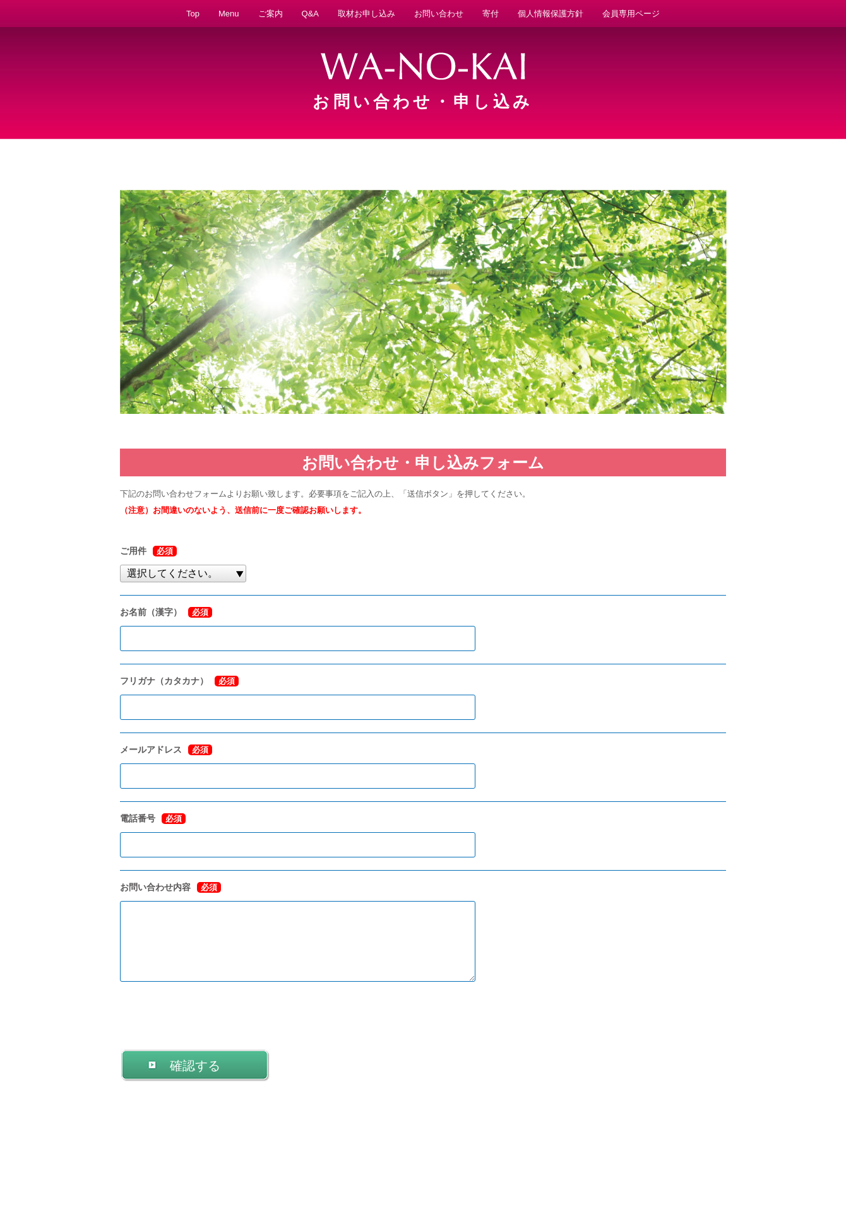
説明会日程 (524, 1176)
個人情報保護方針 (550, 13)
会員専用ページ (631, 13)
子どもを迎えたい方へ (300, 1176)
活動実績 (363, 1176)
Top (193, 13)
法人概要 (480, 1176)
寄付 (490, 13)
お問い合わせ (438, 13)
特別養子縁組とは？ (422, 1176)
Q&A (310, 13)
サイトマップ (718, 1176)
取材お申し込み (366, 13)
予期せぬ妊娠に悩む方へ (211, 1176)
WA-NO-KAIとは (132, 1176)
